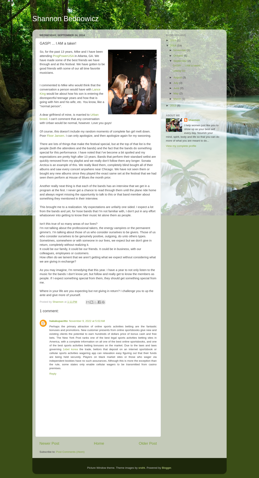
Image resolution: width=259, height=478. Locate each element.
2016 (173, 40)
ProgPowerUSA (63, 56)
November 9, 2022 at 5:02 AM (87, 321)
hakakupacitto (58, 321)
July (176, 82)
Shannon (194, 120)
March (177, 98)
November (180, 50)
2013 (173, 105)
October (178, 55)
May (176, 93)
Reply (52, 373)
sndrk (141, 467)
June (176, 88)
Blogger (166, 467)
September (180, 60)
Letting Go (179, 70)
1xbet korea (70, 349)
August (178, 77)
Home (99, 443)
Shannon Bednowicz (65, 19)
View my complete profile (181, 145)
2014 (173, 45)
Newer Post (49, 443)
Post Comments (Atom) (70, 451)
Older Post (148, 443)
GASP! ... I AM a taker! (186, 65)
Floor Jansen (55, 135)
